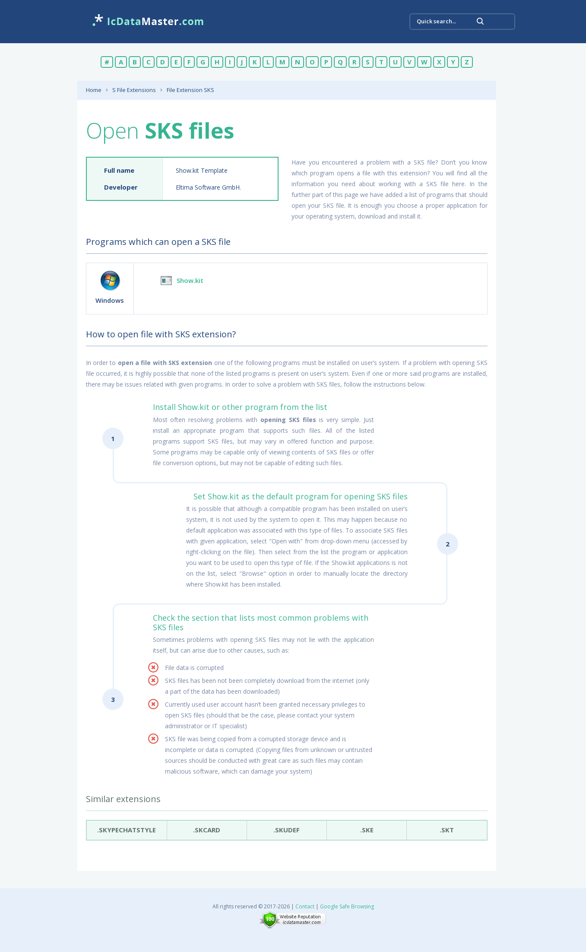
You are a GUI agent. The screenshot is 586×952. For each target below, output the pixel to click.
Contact (304, 906)
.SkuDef (287, 829)
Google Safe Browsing (347, 906)
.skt (447, 829)
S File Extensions (134, 90)
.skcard (207, 829)
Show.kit (190, 280)
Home (93, 90)
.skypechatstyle (126, 829)
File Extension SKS (190, 90)
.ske (367, 829)
